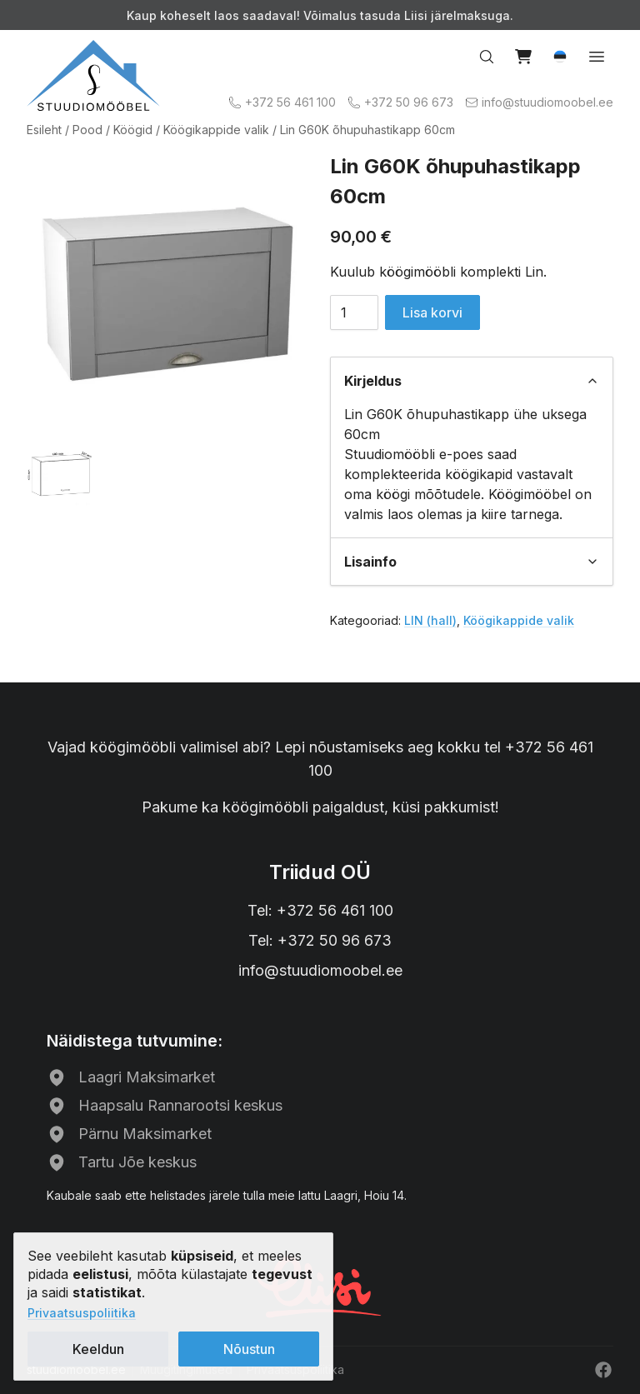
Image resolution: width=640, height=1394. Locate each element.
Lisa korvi (432, 312)
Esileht (44, 129)
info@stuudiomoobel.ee (320, 970)
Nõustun (249, 1349)
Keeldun (98, 1349)
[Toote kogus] (354, 312)
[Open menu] (596, 56)
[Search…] (486, 56)
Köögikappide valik (216, 129)
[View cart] (523, 56)
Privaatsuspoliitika (82, 1313)
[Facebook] (603, 1370)
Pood (87, 129)
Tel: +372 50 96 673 (320, 940)
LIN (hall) (430, 620)
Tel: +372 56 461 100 (320, 910)
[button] (560, 56)
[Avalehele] (93, 75)
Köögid (132, 129)
